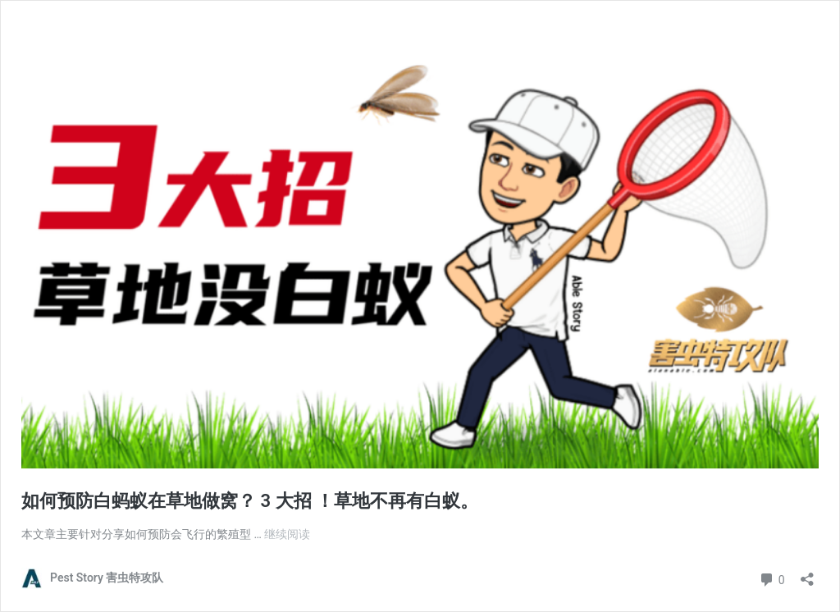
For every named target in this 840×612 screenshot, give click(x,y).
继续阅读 (287, 534)
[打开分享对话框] (807, 574)
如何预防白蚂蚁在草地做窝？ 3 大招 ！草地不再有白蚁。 (249, 501)
